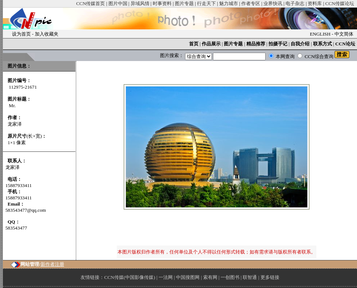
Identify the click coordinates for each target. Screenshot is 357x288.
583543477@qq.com (25, 210)
